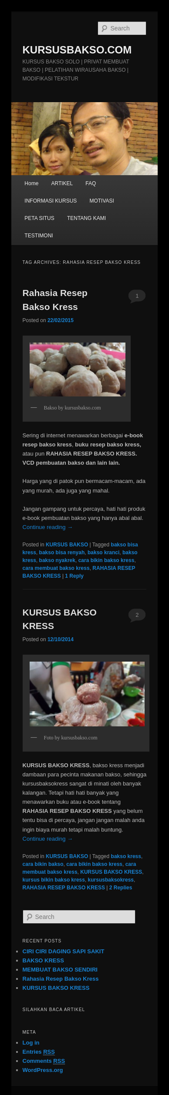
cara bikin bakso (43, 864)
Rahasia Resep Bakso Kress (61, 978)
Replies (120, 888)
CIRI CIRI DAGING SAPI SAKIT (64, 951)
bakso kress (126, 856)
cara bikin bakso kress (106, 560)
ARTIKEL (62, 183)
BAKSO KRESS (43, 960)
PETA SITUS (39, 218)
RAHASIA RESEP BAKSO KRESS (64, 888)
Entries (39, 1051)
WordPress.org (43, 1070)
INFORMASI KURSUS (50, 201)
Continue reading (48, 527)
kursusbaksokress (111, 880)
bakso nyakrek (57, 560)
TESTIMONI (38, 236)
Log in (31, 1042)
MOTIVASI (101, 201)
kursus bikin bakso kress (54, 880)
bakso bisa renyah (62, 552)
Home (31, 183)
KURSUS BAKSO (67, 545)
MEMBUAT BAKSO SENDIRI (60, 969)
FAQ (90, 183)
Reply (74, 576)
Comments (44, 1061)
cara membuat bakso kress (56, 568)
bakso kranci (103, 552)
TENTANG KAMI (86, 218)
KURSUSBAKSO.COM (77, 50)
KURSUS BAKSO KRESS (111, 872)
